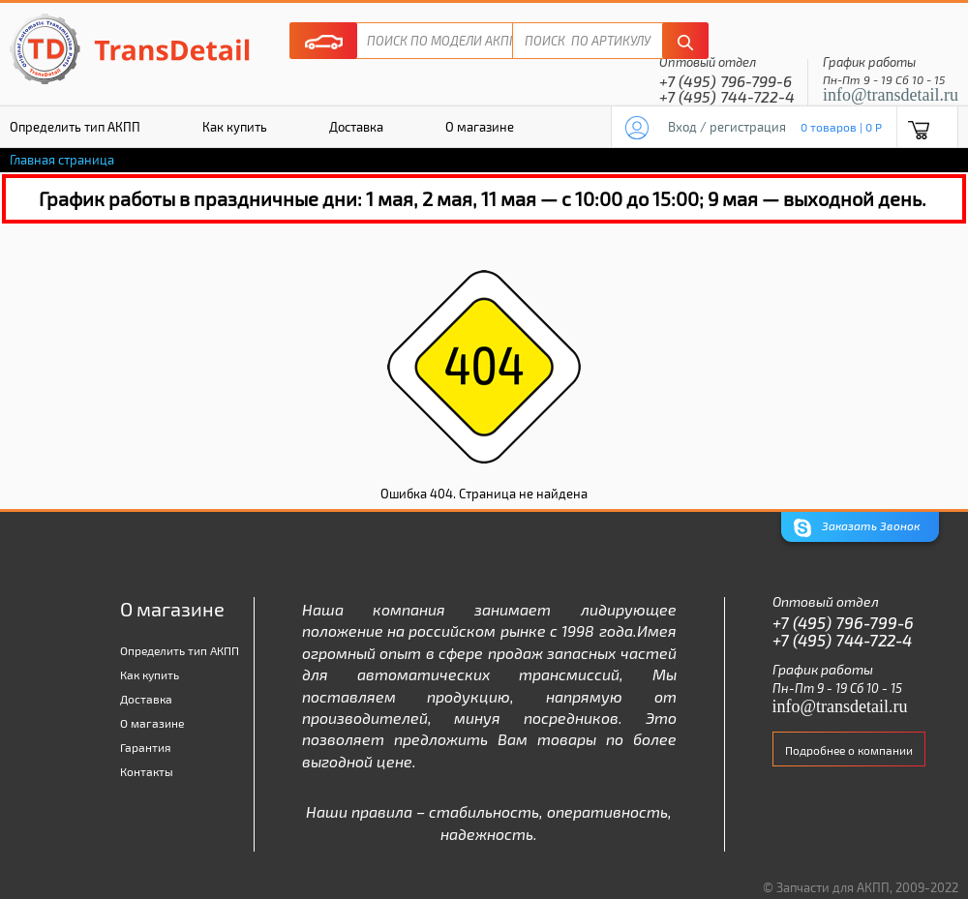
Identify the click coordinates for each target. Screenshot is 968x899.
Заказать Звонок (857, 528)
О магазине (479, 127)
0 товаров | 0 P (841, 127)
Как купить (234, 127)
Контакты (146, 771)
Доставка (356, 127)
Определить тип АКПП (179, 650)
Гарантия (145, 747)
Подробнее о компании (849, 750)
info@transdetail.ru (890, 95)
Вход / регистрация (727, 127)
